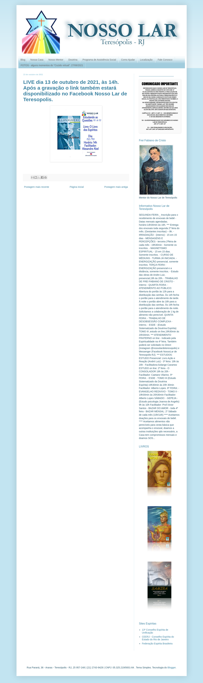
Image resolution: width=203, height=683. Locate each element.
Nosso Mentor (55, 59)
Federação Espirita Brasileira (157, 643)
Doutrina (72, 59)
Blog (23, 59)
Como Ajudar (128, 59)
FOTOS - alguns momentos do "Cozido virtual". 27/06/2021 (52, 65)
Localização (146, 59)
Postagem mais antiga (116, 187)
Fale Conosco (165, 59)
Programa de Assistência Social (99, 59)
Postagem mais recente (36, 187)
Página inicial (77, 187)
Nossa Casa (36, 59)
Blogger (172, 667)
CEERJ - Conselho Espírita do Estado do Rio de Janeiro (158, 638)
